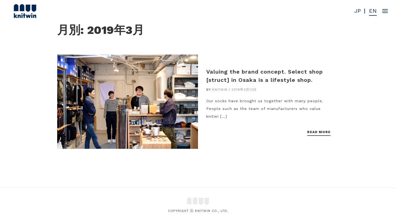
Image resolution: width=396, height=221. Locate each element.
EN (373, 11)
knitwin (219, 89)
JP (357, 11)
